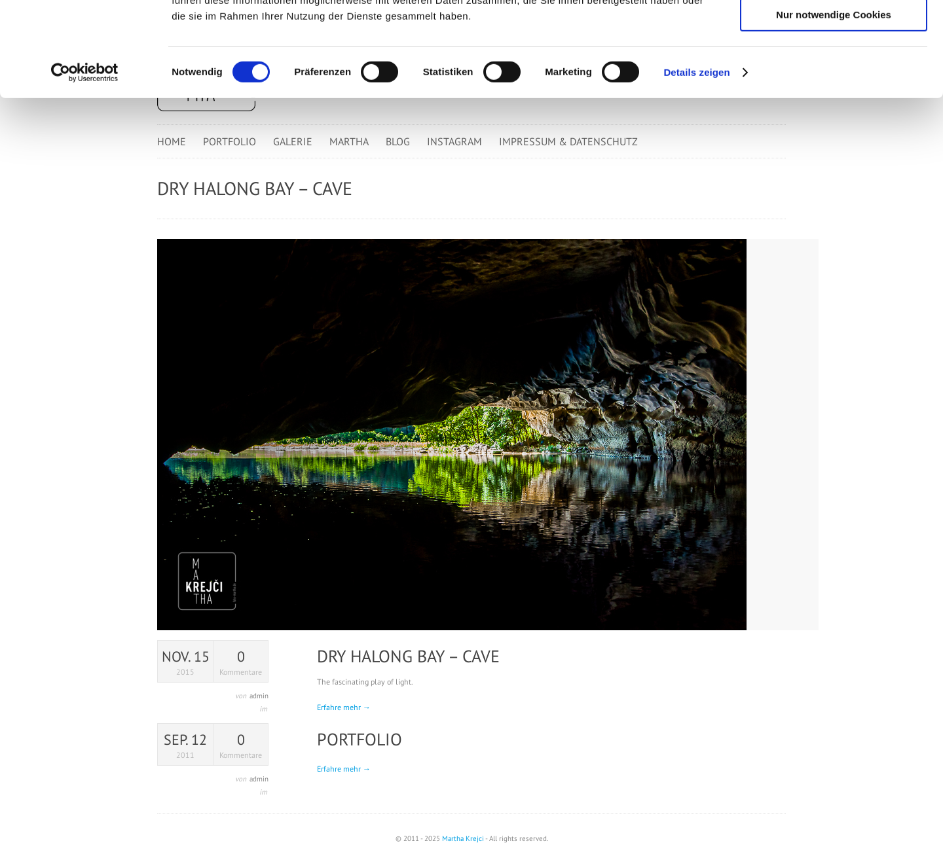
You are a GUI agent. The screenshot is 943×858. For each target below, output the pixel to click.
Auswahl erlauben (834, 71)
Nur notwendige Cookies (833, 109)
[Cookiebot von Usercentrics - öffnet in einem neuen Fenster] (85, 167)
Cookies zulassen (833, 32)
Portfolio (359, 739)
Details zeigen (696, 166)
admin (259, 695)
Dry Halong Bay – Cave (408, 656)
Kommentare (240, 662)
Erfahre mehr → (344, 707)
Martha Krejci (463, 838)
